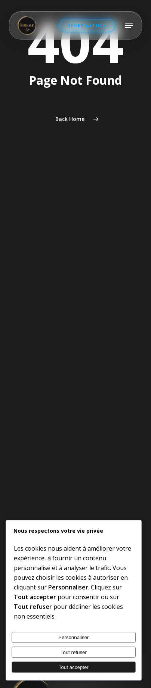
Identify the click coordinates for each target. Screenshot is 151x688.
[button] (129, 25)
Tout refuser (74, 652)
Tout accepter (74, 667)
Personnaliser (73, 637)
